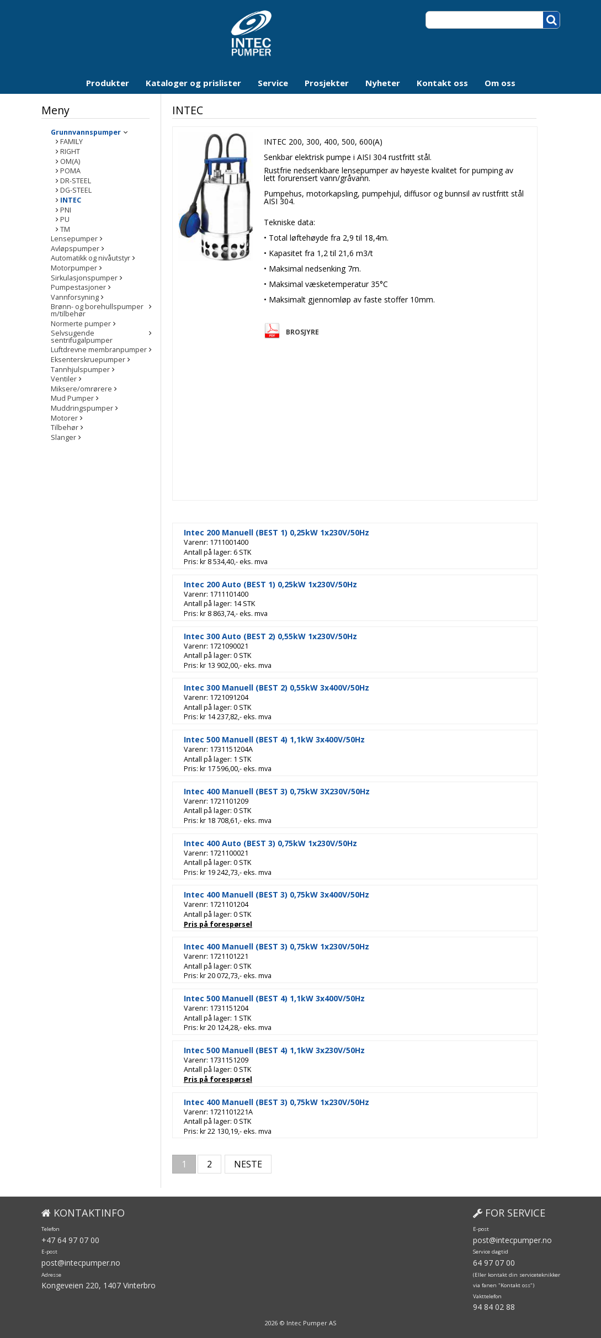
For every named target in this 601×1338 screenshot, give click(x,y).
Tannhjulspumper (80, 363)
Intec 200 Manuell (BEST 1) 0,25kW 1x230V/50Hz (300, 533)
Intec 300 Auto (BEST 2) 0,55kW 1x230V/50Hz (294, 636)
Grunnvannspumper (86, 132)
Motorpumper (74, 268)
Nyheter (382, 82)
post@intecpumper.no (80, 1262)
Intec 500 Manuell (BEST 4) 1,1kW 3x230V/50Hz (298, 1050)
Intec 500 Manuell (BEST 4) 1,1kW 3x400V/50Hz (298, 740)
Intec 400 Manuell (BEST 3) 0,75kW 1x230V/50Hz (300, 947)
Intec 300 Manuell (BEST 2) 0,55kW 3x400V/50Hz (300, 688)
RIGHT (70, 152)
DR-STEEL (75, 181)
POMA (70, 171)
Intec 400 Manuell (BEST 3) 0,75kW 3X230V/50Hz (300, 791)
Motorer (64, 411)
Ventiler (64, 372)
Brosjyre (326, 332)
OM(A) (70, 162)
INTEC (70, 200)
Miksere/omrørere (81, 382)
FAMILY (71, 142)
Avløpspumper (75, 249)
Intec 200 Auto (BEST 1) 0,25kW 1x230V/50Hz (294, 584)
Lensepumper (74, 239)
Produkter (107, 82)
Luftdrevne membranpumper (99, 343)
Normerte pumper (81, 324)
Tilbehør (64, 421)
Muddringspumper (82, 401)
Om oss (500, 82)
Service (273, 82)
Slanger (63, 430)
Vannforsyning (75, 297)
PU (65, 220)
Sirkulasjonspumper (84, 278)
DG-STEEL (76, 190)
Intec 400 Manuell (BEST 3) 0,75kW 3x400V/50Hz (300, 895)
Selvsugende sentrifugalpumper (104, 333)
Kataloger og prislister (193, 82)
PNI (65, 210)
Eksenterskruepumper (88, 353)
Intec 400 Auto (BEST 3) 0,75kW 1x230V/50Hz (294, 843)
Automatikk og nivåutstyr (90, 258)
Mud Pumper (72, 392)
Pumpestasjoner (78, 287)
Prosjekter (327, 82)
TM (65, 229)
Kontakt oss (442, 82)
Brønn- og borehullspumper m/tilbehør (97, 310)
